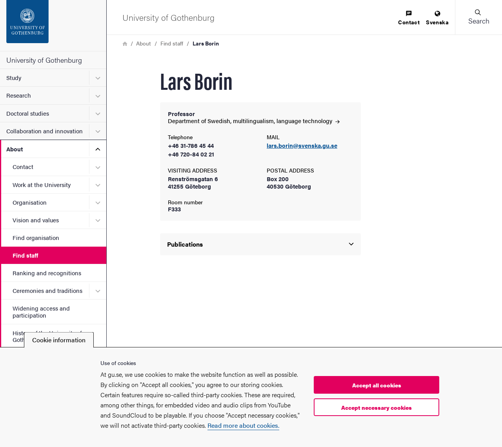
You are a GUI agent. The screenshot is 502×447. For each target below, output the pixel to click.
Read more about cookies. (243, 425)
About (14, 149)
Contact (23, 166)
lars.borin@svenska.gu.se (302, 145)
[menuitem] (409, 18)
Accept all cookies (376, 385)
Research (18, 95)
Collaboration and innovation (44, 131)
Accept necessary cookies (376, 407)
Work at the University (42, 184)
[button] (478, 17)
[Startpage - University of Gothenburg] (53, 25)
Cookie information (58, 339)
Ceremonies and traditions (47, 290)
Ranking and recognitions (47, 273)
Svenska (437, 18)
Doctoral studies (27, 113)
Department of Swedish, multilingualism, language (254, 120)
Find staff (25, 255)
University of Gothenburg (44, 60)
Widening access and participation (41, 311)
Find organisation (36, 237)
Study (13, 77)
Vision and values (36, 220)
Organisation (30, 202)
